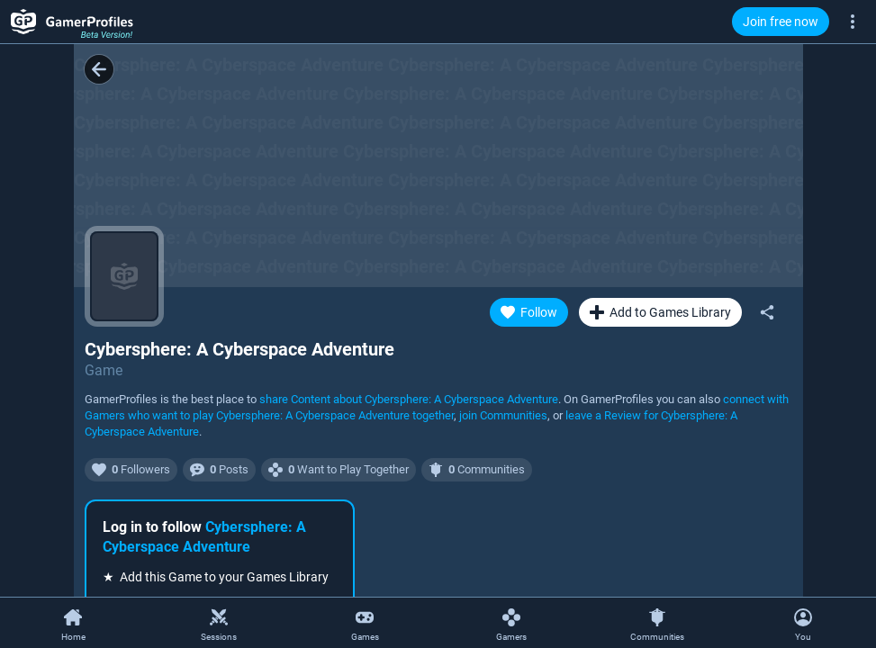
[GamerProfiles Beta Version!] (72, 22)
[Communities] (657, 623)
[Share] (767, 312)
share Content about (408, 399)
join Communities (503, 415)
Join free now (780, 21)
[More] (853, 21)
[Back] (99, 69)
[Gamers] (511, 623)
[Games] (365, 623)
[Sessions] (219, 623)
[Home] (73, 623)
